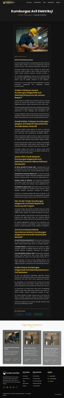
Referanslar (51, 2)
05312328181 (52, 376)
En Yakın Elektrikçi (37, 381)
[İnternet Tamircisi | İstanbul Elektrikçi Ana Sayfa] (8, 2)
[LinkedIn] (13, 387)
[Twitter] (10, 387)
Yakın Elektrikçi (36, 378)
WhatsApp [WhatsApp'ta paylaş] (38, 314)
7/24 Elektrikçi (36, 386)
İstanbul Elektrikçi (37, 383)
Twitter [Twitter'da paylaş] (28, 314)
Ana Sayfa (29, 2)
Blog (44, 2)
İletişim (58, 2)
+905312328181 (52, 378)
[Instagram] (7, 387)
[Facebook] (4, 387)
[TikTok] (16, 387)
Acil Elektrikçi (36, 376)
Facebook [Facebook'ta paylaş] (19, 314)
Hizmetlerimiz (37, 2)
